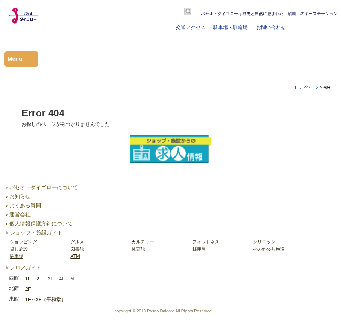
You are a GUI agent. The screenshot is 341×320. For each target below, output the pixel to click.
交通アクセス (190, 27)
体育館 (138, 249)
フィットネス (205, 242)
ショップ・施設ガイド (36, 233)
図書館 (77, 249)
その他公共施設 (268, 249)
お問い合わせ (271, 27)
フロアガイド (25, 268)
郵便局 (199, 249)
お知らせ (20, 196)
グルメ (77, 242)
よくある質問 (25, 205)
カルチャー (143, 242)
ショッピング (23, 242)
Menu (15, 58)
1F (28, 279)
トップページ (306, 87)
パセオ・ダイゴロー (38, 25)
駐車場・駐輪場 (230, 27)
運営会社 (20, 214)
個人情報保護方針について (41, 223)
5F (73, 279)
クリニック (264, 242)
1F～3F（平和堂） (45, 299)
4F (62, 279)
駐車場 (16, 256)
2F (39, 279)
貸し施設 (19, 249)
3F (51, 279)
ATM (75, 256)
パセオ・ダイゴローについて (43, 187)
